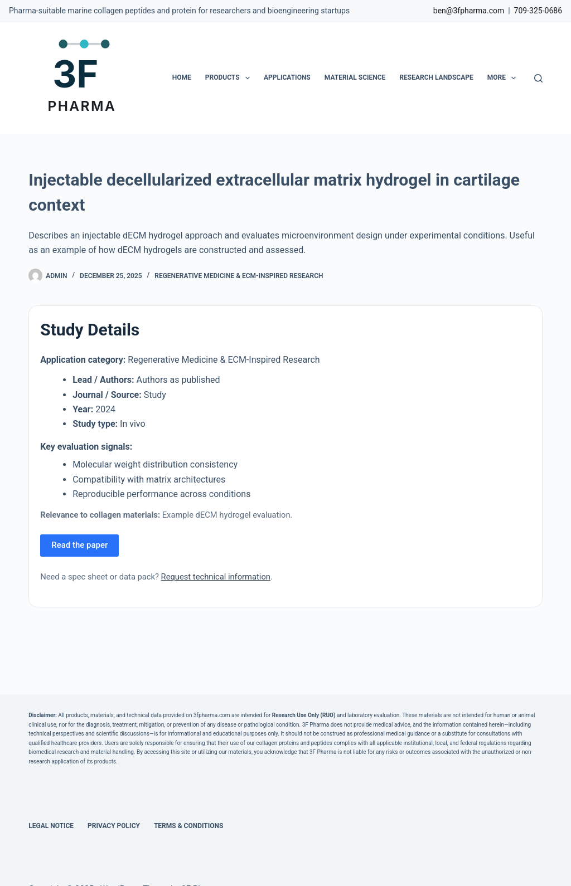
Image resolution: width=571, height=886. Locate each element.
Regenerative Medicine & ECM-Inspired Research (238, 276)
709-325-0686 (538, 10)
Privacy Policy (114, 826)
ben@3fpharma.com (468, 10)
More (504, 78)
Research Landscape (436, 77)
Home (181, 77)
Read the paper (79, 545)
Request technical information (215, 577)
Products (229, 78)
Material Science (355, 77)
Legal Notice (51, 826)
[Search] (538, 78)
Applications (287, 77)
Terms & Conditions (188, 826)
